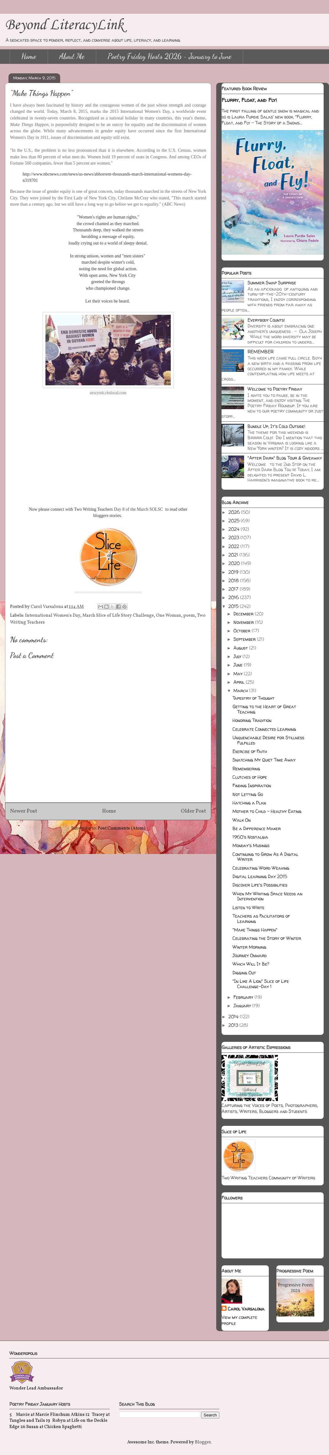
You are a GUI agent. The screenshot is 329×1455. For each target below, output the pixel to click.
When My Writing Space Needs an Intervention (267, 896)
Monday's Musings (250, 845)
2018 (234, 580)
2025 (234, 521)
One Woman (168, 616)
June (238, 665)
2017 (234, 589)
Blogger (203, 1442)
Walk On (241, 820)
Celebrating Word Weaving (260, 868)
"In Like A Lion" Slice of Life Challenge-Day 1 (260, 983)
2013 (233, 1025)
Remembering (246, 769)
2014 (234, 1017)
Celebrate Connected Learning (264, 729)
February (243, 997)
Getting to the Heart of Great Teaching (264, 709)
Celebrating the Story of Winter (266, 938)
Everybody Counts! (266, 320)
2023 (234, 537)
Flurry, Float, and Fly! (249, 100)
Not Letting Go (247, 794)
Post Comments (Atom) (121, 828)
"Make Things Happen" (254, 930)
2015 (234, 606)
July (238, 656)
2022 (234, 546)
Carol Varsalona (246, 1309)
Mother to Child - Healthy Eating (266, 811)
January (242, 1006)
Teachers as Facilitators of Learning (261, 918)
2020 (234, 563)
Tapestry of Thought (253, 698)
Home (28, 56)
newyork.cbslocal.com (108, 392)
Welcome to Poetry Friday (275, 389)
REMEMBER (261, 352)
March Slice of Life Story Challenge (118, 616)
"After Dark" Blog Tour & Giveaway (285, 458)
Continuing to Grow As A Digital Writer (265, 856)
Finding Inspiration (251, 785)
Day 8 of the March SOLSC (138, 509)
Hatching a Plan (249, 803)
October (242, 631)
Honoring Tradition (251, 720)
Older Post (193, 811)
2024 (234, 529)
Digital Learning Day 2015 (259, 876)
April (239, 682)
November (244, 622)
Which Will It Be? (250, 964)
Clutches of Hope (249, 777)
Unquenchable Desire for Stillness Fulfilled (268, 740)
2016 (234, 597)
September (245, 639)
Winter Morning (249, 947)
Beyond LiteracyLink (64, 25)
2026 (234, 512)
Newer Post (23, 811)
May (238, 674)
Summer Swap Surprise (272, 283)
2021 (233, 555)
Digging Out (244, 973)
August (241, 648)
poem (189, 616)
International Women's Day (52, 616)
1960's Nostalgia (250, 837)
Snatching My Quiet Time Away (263, 760)
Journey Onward (249, 955)
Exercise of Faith (249, 751)
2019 (234, 572)
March (241, 690)
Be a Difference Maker (256, 828)
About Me (72, 56)
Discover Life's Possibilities (259, 885)
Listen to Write (248, 907)
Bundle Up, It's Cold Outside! (276, 426)
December (244, 614)
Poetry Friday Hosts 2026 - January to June (169, 56)
